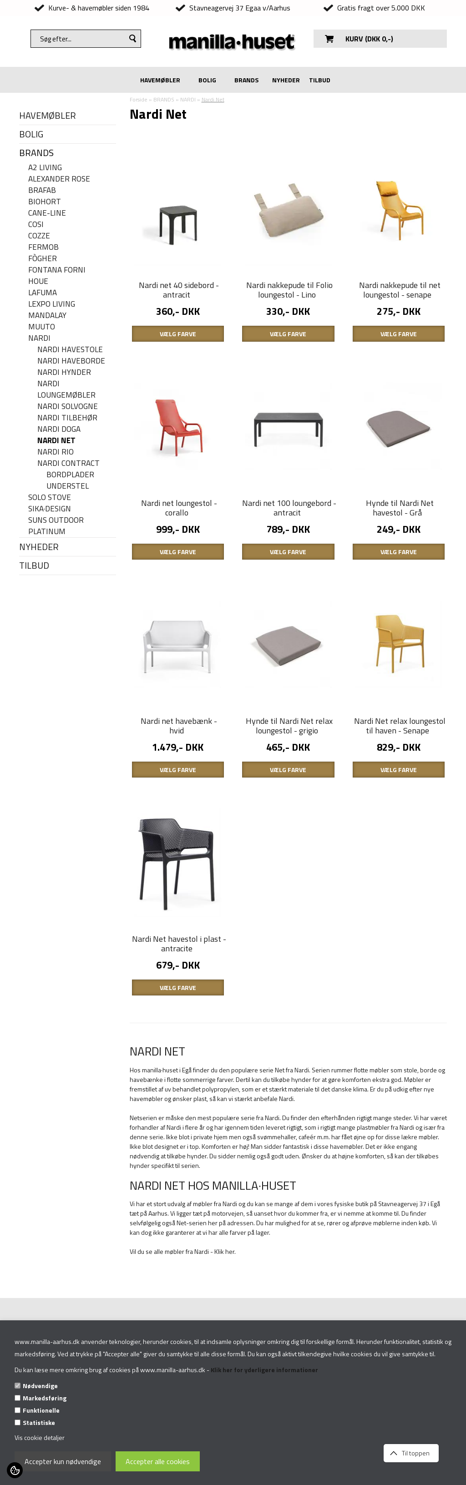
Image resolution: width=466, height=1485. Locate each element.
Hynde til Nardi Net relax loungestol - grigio (289, 726)
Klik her (224, 1251)
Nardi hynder (64, 372)
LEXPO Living (51, 304)
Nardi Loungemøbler (66, 389)
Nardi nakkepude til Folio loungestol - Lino (289, 290)
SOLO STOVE (49, 497)
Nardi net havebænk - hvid (179, 726)
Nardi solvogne (67, 406)
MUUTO (41, 327)
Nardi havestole (70, 349)
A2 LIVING (45, 167)
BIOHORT (44, 201)
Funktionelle (41, 1410)
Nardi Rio (55, 452)
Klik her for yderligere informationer (264, 1369)
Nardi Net (56, 440)
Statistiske (39, 1422)
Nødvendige (40, 1385)
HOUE (38, 281)
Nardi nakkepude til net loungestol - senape (400, 290)
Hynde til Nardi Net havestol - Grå (400, 508)
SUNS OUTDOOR (56, 520)
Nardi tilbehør (67, 418)
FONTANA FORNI (57, 270)
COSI (36, 224)
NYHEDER (286, 80)
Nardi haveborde (71, 361)
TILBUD (319, 80)
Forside (138, 99)
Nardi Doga (59, 429)
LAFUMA (42, 292)
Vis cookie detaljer (40, 1437)
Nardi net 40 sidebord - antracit (179, 290)
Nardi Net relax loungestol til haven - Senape (400, 726)
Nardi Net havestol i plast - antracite (179, 944)
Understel (67, 486)
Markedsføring (44, 1398)
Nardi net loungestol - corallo (179, 508)
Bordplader (70, 474)
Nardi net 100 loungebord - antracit (289, 508)
